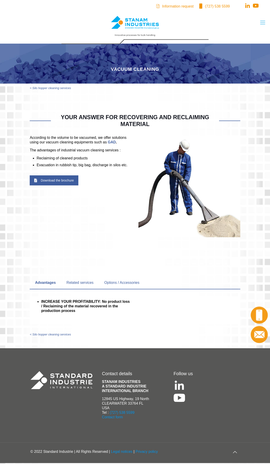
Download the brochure (54, 181)
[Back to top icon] (235, 453)
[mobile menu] (263, 22)
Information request (178, 6)
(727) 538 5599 (217, 6)
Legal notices (121, 452)
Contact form (112, 418)
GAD (112, 143)
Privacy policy (146, 452)
